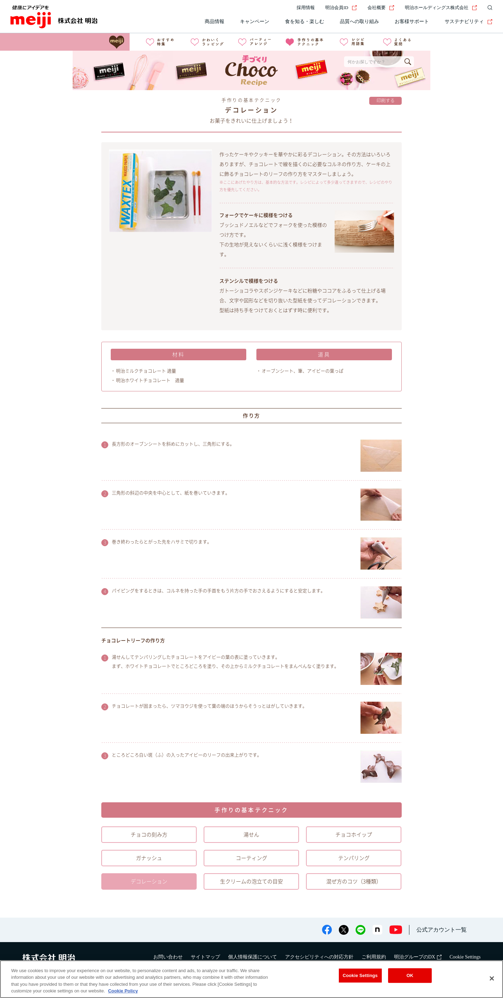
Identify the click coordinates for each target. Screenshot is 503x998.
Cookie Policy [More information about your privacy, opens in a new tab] (123, 990)
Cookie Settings (465, 957)
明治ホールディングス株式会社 (441, 7)
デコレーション (149, 881)
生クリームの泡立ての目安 (251, 881)
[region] (251, 979)
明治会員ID (341, 7)
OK (410, 975)
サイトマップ (205, 957)
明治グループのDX (418, 957)
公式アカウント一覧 (441, 930)
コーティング (251, 858)
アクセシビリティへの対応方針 (319, 957)
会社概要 (380, 7)
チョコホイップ (353, 834)
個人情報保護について (252, 957)
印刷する (386, 100)
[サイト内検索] (488, 7)
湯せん (251, 834)
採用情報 (306, 7)
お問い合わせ (168, 957)
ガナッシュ (149, 858)
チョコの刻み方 (149, 834)
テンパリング (354, 858)
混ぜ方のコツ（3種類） (353, 881)
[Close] (492, 978)
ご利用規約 (374, 957)
